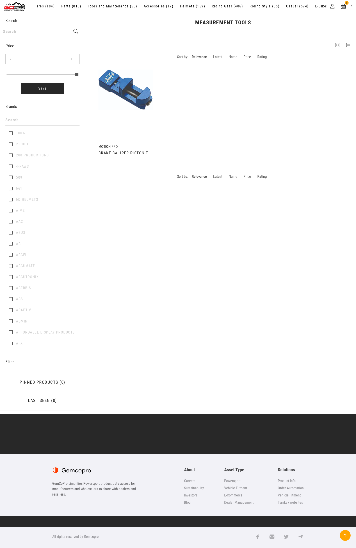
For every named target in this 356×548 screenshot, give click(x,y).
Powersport (232, 481)
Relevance (199, 57)
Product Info (287, 481)
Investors (190, 495)
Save (42, 88)
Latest (217, 57)
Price (247, 57)
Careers (189, 481)
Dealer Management (239, 502)
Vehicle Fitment (235, 488)
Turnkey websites (290, 502)
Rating (262, 57)
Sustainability (194, 488)
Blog (187, 502)
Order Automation (291, 488)
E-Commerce (233, 495)
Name (233, 57)
